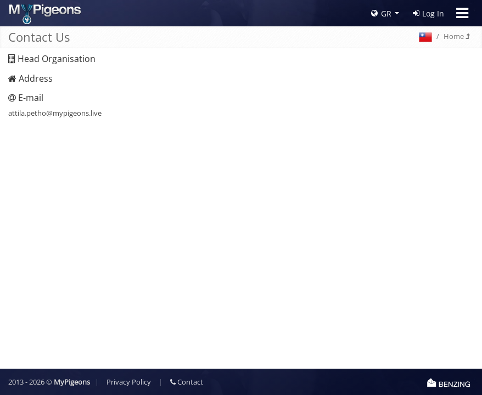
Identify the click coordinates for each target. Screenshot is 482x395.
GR (381, 13)
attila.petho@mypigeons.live (55, 113)
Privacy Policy (129, 382)
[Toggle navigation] (462, 13)
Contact (186, 382)
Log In (428, 13)
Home (456, 36)
